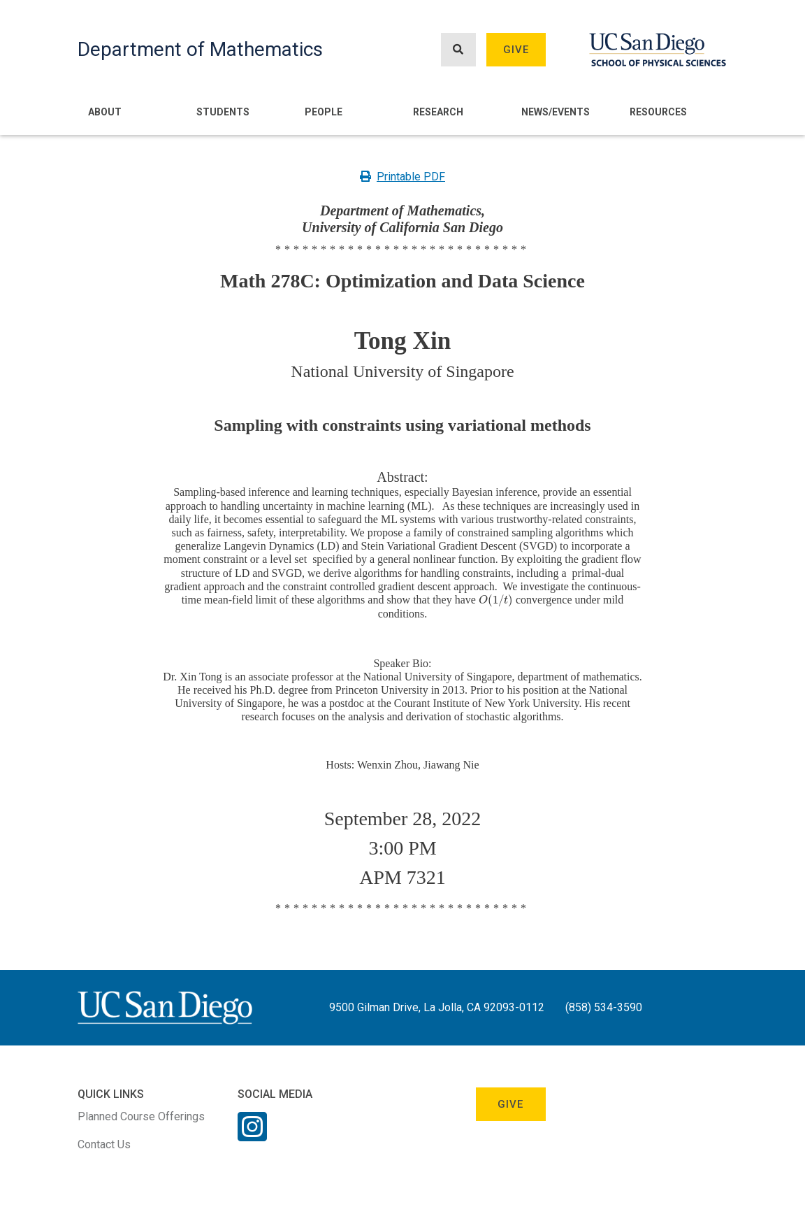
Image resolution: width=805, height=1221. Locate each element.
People (323, 111)
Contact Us (104, 1144)
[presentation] (496, 600)
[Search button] (458, 50)
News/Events (555, 111)
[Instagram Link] (252, 1135)
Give (516, 49)
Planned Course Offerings (141, 1116)
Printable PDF (402, 176)
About (105, 111)
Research (438, 111)
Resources (658, 111)
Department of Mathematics (200, 49)
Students (222, 111)
